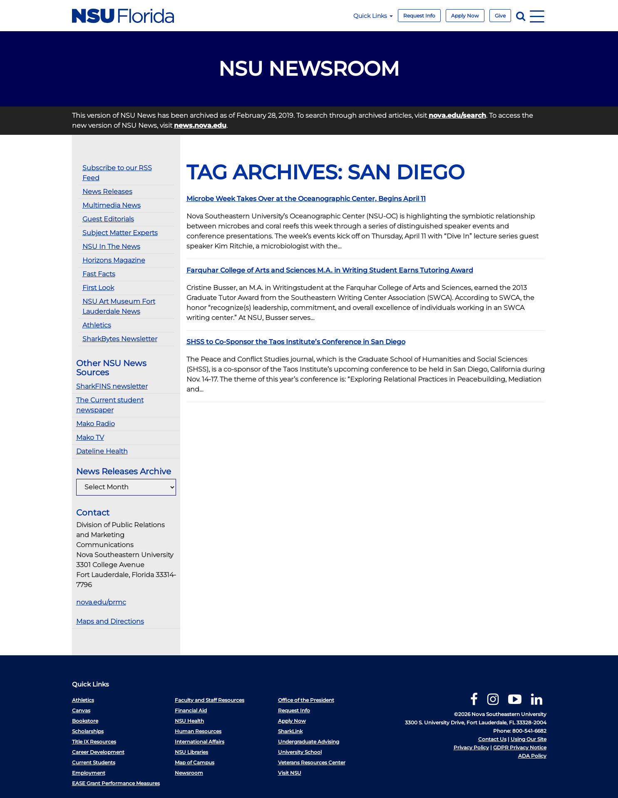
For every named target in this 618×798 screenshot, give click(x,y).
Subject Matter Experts (120, 233)
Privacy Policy (471, 747)
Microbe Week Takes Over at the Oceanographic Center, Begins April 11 (306, 199)
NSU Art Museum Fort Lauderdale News (118, 306)
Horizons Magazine (113, 260)
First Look (98, 288)
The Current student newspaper (110, 405)
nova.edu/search (457, 115)
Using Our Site (528, 739)
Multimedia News (111, 205)
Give (500, 15)
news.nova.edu (200, 125)
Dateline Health (102, 451)
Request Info (419, 15)
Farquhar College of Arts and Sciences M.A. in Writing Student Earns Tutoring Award (329, 270)
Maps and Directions (110, 621)
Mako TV (90, 437)
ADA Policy (532, 756)
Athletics (96, 325)
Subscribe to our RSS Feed (117, 173)
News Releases (107, 192)
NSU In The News (111, 246)
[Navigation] (537, 15)
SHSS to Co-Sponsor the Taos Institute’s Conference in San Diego (295, 342)
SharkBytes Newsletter (119, 339)
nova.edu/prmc (101, 602)
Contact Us (492, 739)
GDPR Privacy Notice (519, 747)
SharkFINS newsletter (112, 386)
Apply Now (465, 15)
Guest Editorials (108, 219)
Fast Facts (98, 274)
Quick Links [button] (373, 16)
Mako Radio (95, 424)
